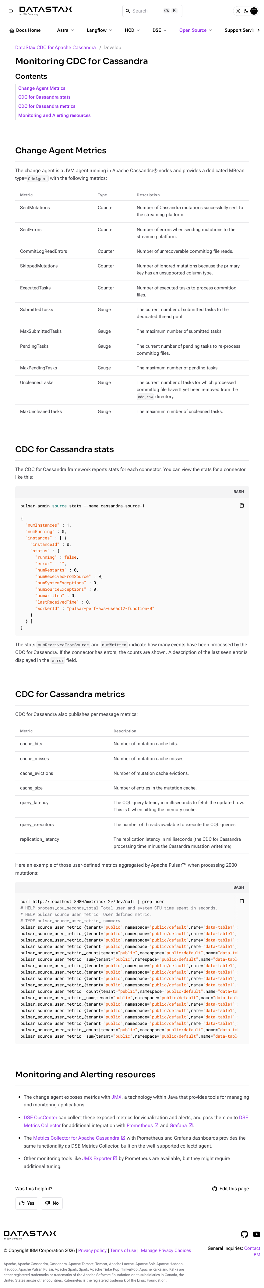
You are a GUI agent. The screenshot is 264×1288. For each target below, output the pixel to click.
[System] (254, 11)
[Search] (152, 11)
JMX (116, 1097)
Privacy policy (92, 1250)
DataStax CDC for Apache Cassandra (55, 47)
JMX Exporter (96, 1158)
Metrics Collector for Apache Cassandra (76, 1138)
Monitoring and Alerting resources (54, 115)
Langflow (100, 30)
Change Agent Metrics (41, 88)
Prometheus (140, 1125)
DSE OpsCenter (40, 1117)
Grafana (178, 1125)
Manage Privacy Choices (166, 1250)
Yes (26, 1203)
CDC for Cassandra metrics (47, 106)
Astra (66, 30)
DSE (160, 30)
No (52, 1203)
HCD (133, 30)
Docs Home (24, 30)
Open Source (196, 30)
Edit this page (230, 1189)
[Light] (238, 11)
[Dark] (246, 11)
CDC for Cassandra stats (44, 97)
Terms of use (123, 1250)
